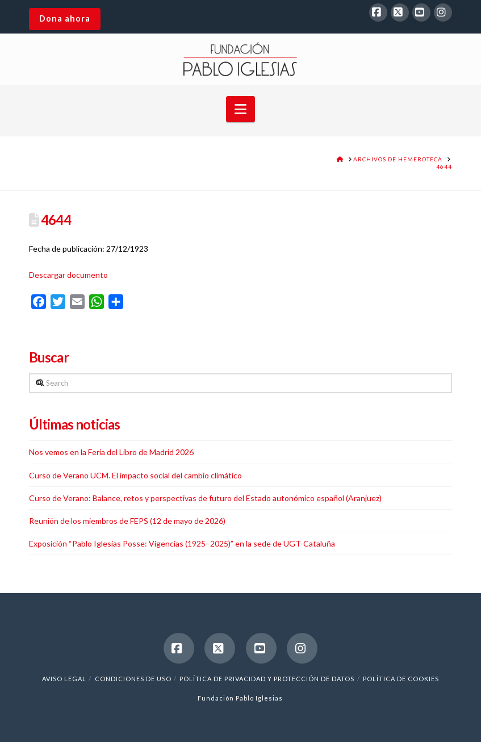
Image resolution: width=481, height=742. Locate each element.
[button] (240, 109)
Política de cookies (401, 678)
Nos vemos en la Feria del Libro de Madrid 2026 (111, 452)
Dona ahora (64, 18)
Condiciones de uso (133, 678)
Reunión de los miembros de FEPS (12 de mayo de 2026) (127, 521)
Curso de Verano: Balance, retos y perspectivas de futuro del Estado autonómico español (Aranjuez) (205, 498)
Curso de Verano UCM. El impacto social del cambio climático (135, 475)
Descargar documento (68, 275)
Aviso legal (64, 678)
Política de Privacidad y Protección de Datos (266, 678)
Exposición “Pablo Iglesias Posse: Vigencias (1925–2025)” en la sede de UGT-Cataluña (182, 543)
